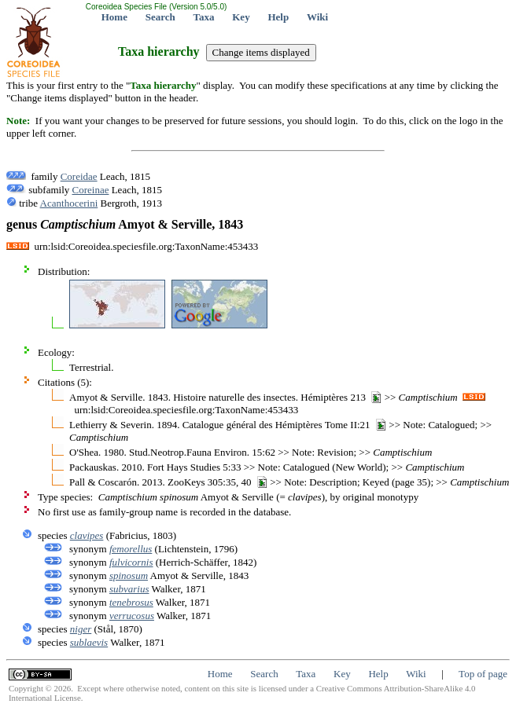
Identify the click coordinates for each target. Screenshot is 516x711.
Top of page (483, 674)
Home (114, 17)
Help (278, 17)
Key (240, 17)
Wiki (317, 17)
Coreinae (90, 190)
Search (160, 17)
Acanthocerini (69, 203)
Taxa (204, 17)
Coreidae (79, 176)
